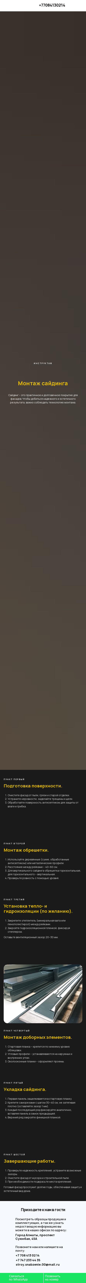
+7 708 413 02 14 (28, 1255)
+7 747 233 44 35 (28, 1260)
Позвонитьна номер (52, 1277)
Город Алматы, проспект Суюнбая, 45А (35, 1237)
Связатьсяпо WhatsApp (18, 1277)
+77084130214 (52, 5)
